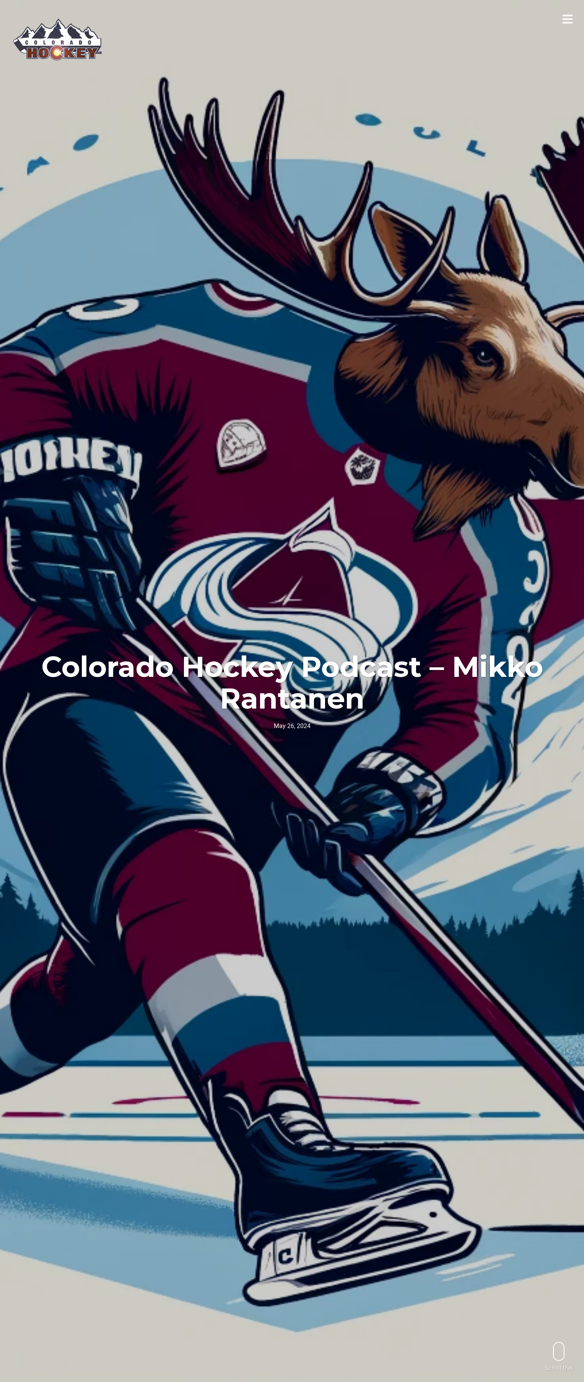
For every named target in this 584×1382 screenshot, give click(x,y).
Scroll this (559, 1356)
